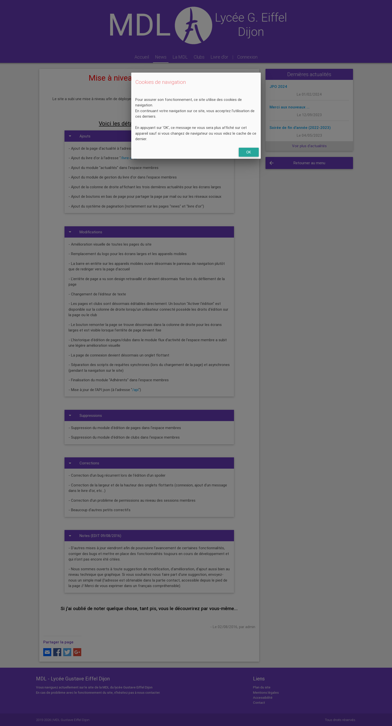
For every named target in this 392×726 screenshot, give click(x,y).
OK (248, 152)
